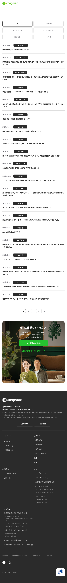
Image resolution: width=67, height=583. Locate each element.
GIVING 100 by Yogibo (12, 516)
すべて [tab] (17, 24)
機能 (35, 458)
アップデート (39, 473)
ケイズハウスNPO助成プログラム (15, 523)
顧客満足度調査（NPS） (43, 482)
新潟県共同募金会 (10, 536)
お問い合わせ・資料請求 (31, 350)
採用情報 (24, 423)
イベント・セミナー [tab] (49, 30)
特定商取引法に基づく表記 (20, 556)
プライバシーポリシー (37, 556)
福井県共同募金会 (10, 533)
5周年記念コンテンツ (42, 502)
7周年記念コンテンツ (42, 499)
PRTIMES (7, 445)
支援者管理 (39, 444)
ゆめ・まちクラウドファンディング (14, 526)
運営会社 (42, 423)
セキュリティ (39, 449)
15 (44, 311)
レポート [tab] (48, 37)
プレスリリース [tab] (17, 30)
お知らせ (7, 441)
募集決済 (38, 440)
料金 (35, 462)
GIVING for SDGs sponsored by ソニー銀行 (18, 519)
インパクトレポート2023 (43, 489)
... (38, 311)
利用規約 (49, 556)
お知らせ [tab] (48, 24)
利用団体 (5, 469)
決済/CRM (37, 435)
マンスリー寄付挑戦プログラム (14, 540)
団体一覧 (7, 478)
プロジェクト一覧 (10, 473)
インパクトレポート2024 (43, 492)
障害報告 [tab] (17, 37)
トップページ (6, 435)
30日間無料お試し (33, 343)
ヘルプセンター (40, 477)
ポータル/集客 (39, 453)
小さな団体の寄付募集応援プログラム (17, 544)
